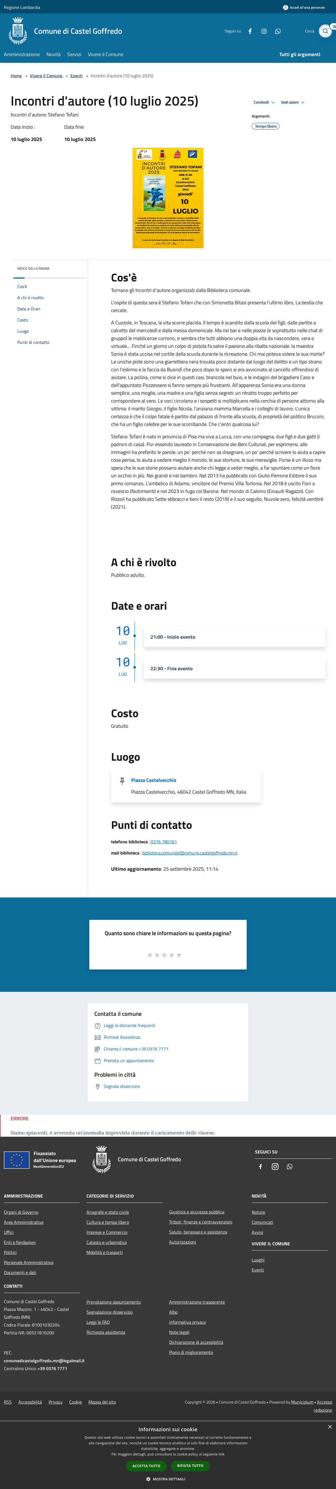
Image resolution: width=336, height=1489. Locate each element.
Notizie (258, 1212)
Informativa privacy (187, 1322)
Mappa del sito (102, 1402)
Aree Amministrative (24, 1222)
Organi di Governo (21, 1212)
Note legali (179, 1332)
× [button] (330, 1427)
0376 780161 (164, 841)
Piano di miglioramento (191, 1352)
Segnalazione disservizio (110, 1312)
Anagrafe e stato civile (108, 1212)
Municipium (302, 1402)
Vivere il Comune (46, 75)
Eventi (76, 75)
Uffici (9, 1232)
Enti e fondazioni (20, 1242)
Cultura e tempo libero (108, 1222)
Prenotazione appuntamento (114, 1302)
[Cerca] (325, 31)
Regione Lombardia (22, 7)
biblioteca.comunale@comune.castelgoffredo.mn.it (189, 852)
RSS (8, 1402)
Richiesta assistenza (106, 1332)
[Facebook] (247, 31)
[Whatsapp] (275, 31)
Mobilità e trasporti (105, 1252)
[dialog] (168, 1455)
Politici (10, 1252)
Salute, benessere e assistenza (198, 1232)
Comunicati (262, 1222)
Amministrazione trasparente (197, 1302)
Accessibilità (30, 1402)
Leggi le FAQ (98, 1322)
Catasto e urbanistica (107, 1242)
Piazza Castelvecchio (153, 780)
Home (16, 75)
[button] (168, 1479)
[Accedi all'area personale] (304, 7)
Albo (173, 1312)
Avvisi (257, 1232)
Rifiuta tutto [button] (190, 1465)
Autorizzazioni (182, 1242)
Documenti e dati (20, 1272)
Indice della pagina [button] (33, 268)
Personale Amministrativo (28, 1262)
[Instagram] (261, 31)
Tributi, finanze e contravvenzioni (200, 1222)
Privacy (56, 1402)
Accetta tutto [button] (146, 1466)
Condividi (265, 102)
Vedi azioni (293, 102)
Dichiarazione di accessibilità (196, 1342)
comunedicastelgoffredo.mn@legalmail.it (44, 1360)
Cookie (75, 1402)
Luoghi (258, 1259)
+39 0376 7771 (52, 1368)
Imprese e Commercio (107, 1232)
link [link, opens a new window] (222, 1454)
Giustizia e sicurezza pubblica (196, 1211)
